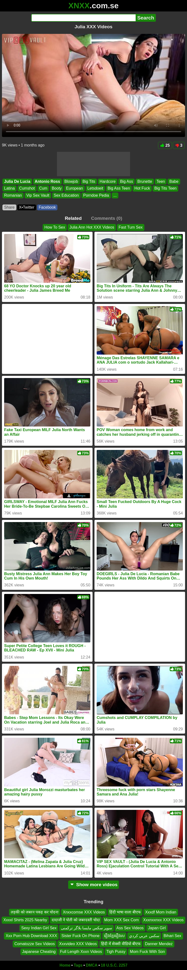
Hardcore (108, 181)
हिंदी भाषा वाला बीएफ (125, 912)
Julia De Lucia (17, 181)
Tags (78, 965)
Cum (43, 188)
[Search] (83, 18)
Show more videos (94, 884)
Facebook (47, 207)
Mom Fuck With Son (147, 952)
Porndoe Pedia (96, 195)
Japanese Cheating (39, 952)
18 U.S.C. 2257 (114, 965)
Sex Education (66, 195)
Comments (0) (106, 218)
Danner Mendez (159, 944)
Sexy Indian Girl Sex (38, 928)
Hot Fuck (142, 188)
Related (73, 218)
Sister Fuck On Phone (80, 936)
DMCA (91, 965)
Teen (161, 181)
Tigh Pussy (116, 952)
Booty (57, 188)
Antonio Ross (47, 181)
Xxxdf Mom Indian (160, 912)
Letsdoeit (95, 188)
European (74, 188)
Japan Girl (157, 928)
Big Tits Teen (165, 188)
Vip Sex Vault (37, 195)
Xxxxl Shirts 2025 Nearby (25, 920)
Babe (173, 181)
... (115, 195)
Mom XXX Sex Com (121, 920)
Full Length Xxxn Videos (81, 952)
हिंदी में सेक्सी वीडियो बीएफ (120, 944)
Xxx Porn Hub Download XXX (31, 936)
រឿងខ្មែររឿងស (114, 936)
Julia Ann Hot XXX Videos (91, 227)
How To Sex (54, 227)
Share (9, 207)
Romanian (13, 195)
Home (65, 965)
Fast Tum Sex (131, 227)
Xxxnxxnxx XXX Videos (163, 920)
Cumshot (27, 188)
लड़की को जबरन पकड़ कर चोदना (34, 912)
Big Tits (89, 181)
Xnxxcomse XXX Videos (84, 912)
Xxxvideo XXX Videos (78, 944)
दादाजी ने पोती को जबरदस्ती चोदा (76, 920)
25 (165, 145)
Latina (9, 188)
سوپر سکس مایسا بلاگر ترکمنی (86, 928)
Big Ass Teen (119, 188)
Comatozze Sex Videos (34, 944)
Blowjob (71, 181)
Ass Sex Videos (130, 928)
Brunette (144, 181)
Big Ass (126, 181)
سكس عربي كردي (144, 936)
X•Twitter (26, 207)
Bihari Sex (172, 936)
